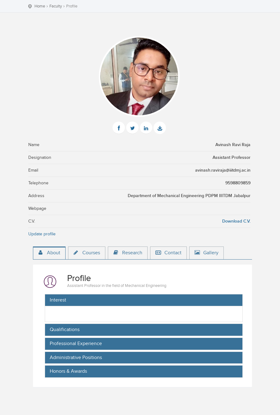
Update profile (42, 234)
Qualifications (65, 330)
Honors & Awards (68, 371)
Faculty (55, 6)
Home (39, 6)
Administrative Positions (76, 358)
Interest (58, 300)
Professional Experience (76, 344)
